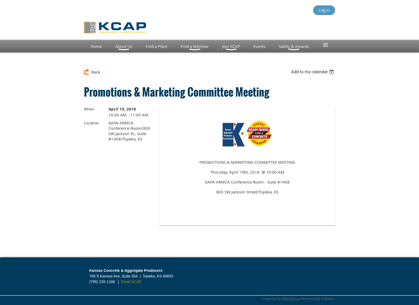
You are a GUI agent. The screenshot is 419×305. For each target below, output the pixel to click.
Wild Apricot (291, 299)
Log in (324, 10)
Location (91, 122)
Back (95, 72)
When (89, 109)
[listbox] (313, 71)
